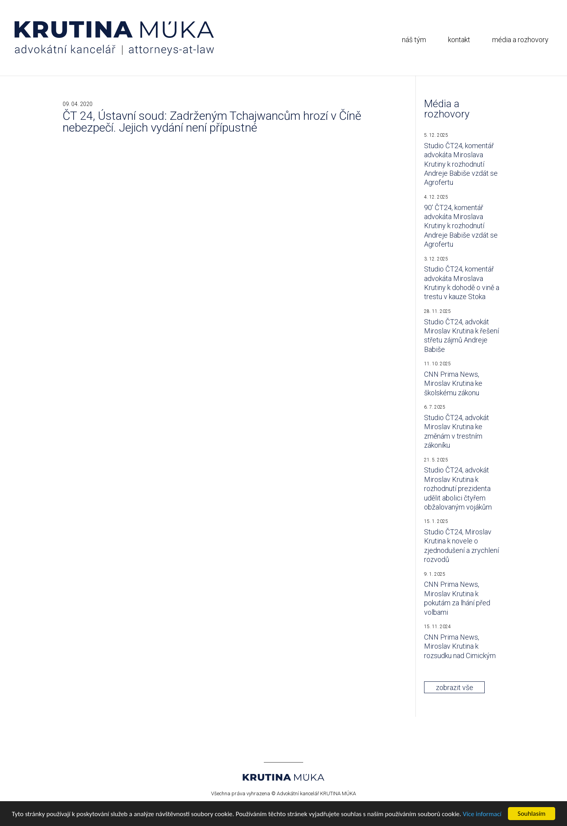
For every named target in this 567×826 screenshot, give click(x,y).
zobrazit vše (454, 687)
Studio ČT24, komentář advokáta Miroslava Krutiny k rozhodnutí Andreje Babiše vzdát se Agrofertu (461, 164)
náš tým (414, 39)
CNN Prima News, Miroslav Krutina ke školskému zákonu (453, 383)
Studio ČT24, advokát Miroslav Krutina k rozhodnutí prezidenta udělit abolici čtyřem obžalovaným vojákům (458, 488)
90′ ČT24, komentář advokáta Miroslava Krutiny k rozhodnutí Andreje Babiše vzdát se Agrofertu (461, 226)
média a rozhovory (520, 39)
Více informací (482, 814)
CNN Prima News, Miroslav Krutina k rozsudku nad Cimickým (460, 646)
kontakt (459, 39)
